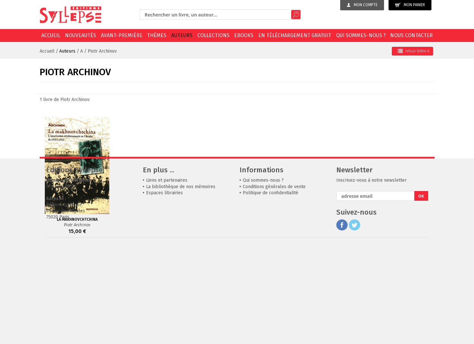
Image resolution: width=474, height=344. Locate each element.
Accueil (50, 35)
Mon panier (410, 5)
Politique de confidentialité (270, 289)
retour (414, 51)
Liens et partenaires (166, 277)
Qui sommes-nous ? (361, 35)
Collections (213, 35)
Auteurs (182, 35)
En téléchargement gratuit (294, 35)
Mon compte (362, 5)
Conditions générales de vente (274, 283)
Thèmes (156, 35)
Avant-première (122, 35)
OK (421, 293)
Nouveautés (80, 35)
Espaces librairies (164, 289)
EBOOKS (243, 35)
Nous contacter (411, 35)
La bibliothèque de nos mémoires (180, 283)
